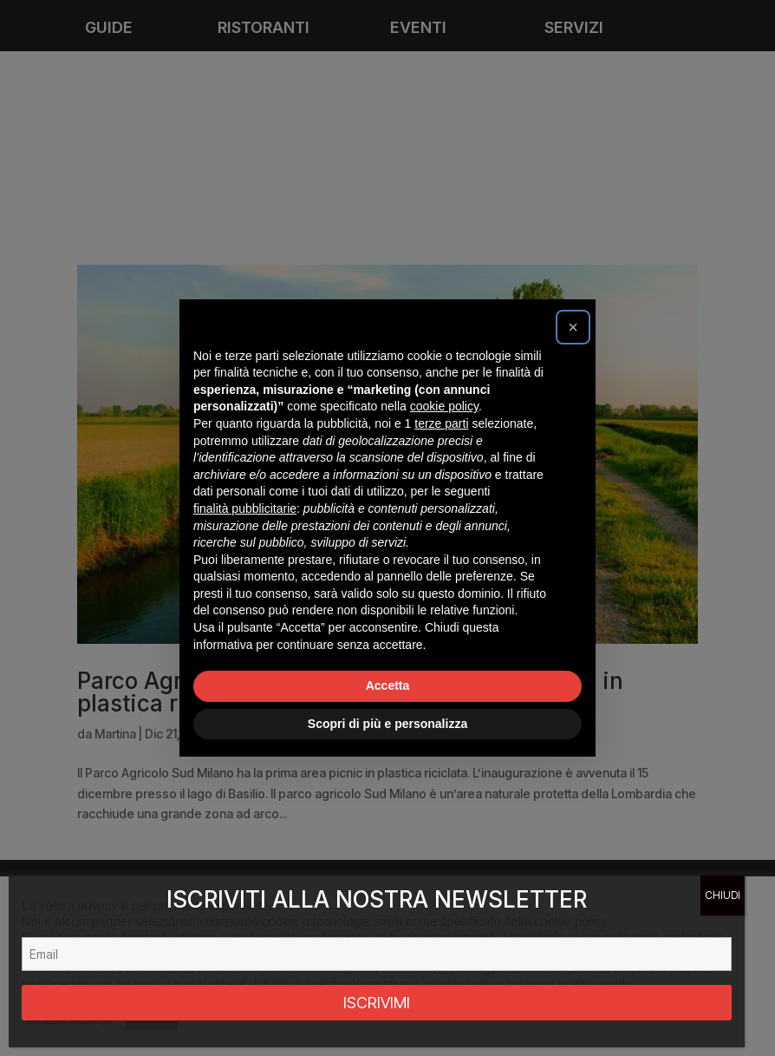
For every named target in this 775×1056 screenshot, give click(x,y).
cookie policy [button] (444, 406)
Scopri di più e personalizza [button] (387, 724)
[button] (573, 327)
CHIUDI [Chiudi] (722, 895)
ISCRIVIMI (376, 1003)
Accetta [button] (388, 685)
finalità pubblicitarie (244, 508)
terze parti (441, 423)
